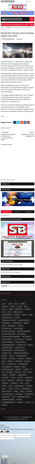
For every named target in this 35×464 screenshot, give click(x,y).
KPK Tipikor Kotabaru (7, 370)
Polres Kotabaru (19, 386)
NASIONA (4, 375)
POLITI (27, 383)
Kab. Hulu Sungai (18, 329)
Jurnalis (20, 326)
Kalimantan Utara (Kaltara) (21, 353)
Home (2, 27)
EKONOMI (16, 315)
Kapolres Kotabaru (22, 356)
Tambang (29, 392)
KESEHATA (10, 361)
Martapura (9, 372)
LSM (3, 372)
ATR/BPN (22, 304)
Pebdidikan (11, 381)
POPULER (17, 212)
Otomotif (20, 378)
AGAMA (10, 304)
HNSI (30, 315)
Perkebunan (5, 383)
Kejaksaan (29, 359)
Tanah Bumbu (18, 394)
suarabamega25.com (14, 417)
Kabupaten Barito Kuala (8, 345)
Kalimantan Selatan (7, 351)
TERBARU (6, 212)
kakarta (30, 345)
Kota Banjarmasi (23, 364)
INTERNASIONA (6, 323)
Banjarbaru (5, 307)
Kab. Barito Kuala (6, 329)
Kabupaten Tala (21, 345)
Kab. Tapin (28, 340)
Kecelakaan (21, 359)
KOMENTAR (28, 212)
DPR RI (9, 312)
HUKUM (17, 318)
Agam (3, 304)
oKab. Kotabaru (22, 375)
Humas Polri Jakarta (24, 320)
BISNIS (11, 310)
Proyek (11, 389)
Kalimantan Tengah (20, 351)
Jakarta (4, 326)
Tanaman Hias (29, 394)
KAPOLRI (4, 359)
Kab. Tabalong (26, 337)
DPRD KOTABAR (18, 312)
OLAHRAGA (5, 378)
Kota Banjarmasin (6, 367)
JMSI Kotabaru (12, 326)
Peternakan (14, 383)
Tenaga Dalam (6, 397)
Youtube (4, 405)
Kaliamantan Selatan (7, 348)
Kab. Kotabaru (21, 334)
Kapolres (11, 356)
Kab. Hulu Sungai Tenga (24, 331)
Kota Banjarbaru (11, 364)
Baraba (13, 307)
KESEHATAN (19, 361)
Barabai (19, 307)
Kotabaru (16, 367)
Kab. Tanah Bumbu (7, 340)
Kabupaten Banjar (20, 342)
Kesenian (27, 361)
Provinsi (4, 389)
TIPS (13, 397)
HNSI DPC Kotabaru (7, 318)
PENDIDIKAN (20, 381)
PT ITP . (17, 389)
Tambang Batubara (7, 394)
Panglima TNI (28, 378)
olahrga (13, 378)
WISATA (27, 403)
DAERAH (27, 310)
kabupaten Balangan (7, 342)
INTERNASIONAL (17, 323)
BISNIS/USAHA (19, 310)
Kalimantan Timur (6, 353)
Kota (3, 364)
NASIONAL (12, 375)
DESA (3, 312)
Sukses (22, 392)
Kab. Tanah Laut (19, 340)
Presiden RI (29, 386)
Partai (3, 381)
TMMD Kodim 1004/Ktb (23, 397)
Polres (10, 386)
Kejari (3, 361)
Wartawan (20, 403)
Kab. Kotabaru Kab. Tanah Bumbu (11, 337)
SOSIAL (16, 392)
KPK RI (23, 367)
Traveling (19, 400)
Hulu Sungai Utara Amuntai (9, 320)
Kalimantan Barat (19, 348)
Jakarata (26, 323)
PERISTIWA (28, 381)
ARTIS (16, 304)
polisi (21, 383)
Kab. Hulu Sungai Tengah (8, 334)
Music (29, 372)
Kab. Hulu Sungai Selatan (8, 331)
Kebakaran (12, 359)
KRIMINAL (18, 370)
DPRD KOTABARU (6, 315)
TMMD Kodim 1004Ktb (8, 400)
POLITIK (4, 386)
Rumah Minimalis (26, 389)
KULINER (26, 370)
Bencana (4, 310)
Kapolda (4, 356)
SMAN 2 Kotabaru (6, 392)
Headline (24, 315)
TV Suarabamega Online (8, 403)
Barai (25, 307)
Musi (24, 372)
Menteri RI (17, 372)
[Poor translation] (7, 432)
